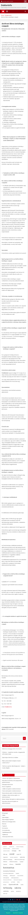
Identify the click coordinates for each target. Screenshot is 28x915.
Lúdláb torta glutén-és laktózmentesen (11, 789)
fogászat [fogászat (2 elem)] (5, 864)
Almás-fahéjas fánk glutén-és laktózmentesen (13, 799)
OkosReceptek (9, 775)
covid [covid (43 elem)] (11, 854)
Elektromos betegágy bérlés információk (12, 749)
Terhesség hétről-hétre (7, 836)
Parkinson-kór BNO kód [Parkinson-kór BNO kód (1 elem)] (7, 879)
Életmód (4, 823)
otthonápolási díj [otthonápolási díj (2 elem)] (14, 877)
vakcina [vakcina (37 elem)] (17, 888)
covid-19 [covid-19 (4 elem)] (19, 854)
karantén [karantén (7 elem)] (18, 864)
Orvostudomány (6, 830)
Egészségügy (5, 817)
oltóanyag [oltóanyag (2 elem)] (5, 875)
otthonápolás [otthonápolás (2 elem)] (6, 877)
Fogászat (4, 826)
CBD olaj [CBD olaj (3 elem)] (5, 854)
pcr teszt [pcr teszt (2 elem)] (13, 882)
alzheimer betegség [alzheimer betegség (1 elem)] (19, 846)
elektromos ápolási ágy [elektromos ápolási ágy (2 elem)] (19, 859)
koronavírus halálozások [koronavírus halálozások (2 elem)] (8, 873)
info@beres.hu (8, 706)
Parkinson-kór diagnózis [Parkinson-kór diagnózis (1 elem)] (18, 879)
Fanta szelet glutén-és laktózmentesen (11, 791)
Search (24, 738)
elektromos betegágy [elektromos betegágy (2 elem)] (7, 859)
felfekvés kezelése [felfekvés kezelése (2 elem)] (13, 861)
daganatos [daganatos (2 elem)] (5, 857)
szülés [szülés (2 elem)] (22, 884)
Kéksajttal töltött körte (7, 784)
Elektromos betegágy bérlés (8, 821)
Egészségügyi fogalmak (8, 819)
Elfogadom (8, 912)
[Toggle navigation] (7, 11)
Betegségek (5, 813)
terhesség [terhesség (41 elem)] (7, 888)
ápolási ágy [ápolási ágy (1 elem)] (5, 893)
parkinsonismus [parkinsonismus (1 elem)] (6, 882)
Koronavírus (5, 828)
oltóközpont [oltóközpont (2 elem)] (12, 875)
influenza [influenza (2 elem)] (11, 864)
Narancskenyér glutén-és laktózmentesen (12, 793)
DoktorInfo (6, 5)
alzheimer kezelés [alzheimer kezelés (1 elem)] (15, 848)
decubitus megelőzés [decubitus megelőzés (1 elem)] (14, 857)
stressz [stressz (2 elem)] (4, 884)
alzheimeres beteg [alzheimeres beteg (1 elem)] (6, 848)
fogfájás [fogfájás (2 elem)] (21, 861)
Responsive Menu (25, 1)
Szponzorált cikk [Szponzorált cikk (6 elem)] (13, 884)
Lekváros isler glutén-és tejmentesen (11, 778)
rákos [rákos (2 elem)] (18, 882)
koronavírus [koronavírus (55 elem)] (8, 867)
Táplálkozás (5, 834)
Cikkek (3, 815)
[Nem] (26, 909)
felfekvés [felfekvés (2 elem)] (5, 861)
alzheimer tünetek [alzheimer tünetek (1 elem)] (6, 850)
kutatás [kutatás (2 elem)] (17, 873)
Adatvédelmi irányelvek (18, 912)
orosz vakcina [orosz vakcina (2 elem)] (20, 875)
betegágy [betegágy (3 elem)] (14, 850)
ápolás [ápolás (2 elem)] (12, 891)
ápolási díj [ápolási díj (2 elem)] (18, 891)
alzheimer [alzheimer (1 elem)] (5, 846)
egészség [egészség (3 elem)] (22, 857)
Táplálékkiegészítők (6, 832)
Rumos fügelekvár (6, 786)
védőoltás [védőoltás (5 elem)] (6, 891)
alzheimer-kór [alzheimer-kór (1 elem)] (11, 846)
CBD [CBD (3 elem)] (20, 850)
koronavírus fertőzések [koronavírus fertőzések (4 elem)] (9, 871)
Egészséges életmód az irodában (10, 757)
